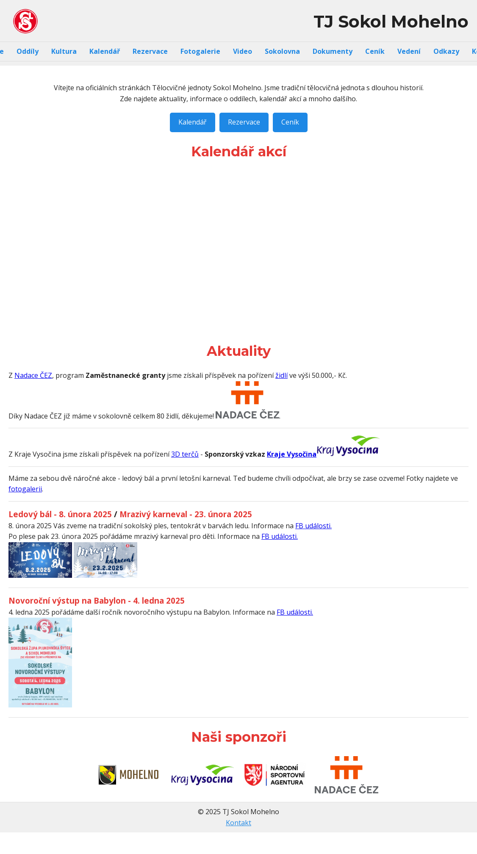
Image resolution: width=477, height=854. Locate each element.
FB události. (313, 525)
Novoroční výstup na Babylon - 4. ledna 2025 (96, 600)
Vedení (409, 51)
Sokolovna (282, 51)
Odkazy (446, 51)
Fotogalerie (200, 51)
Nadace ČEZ (33, 375)
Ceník (375, 51)
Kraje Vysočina (291, 454)
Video (242, 51)
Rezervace (150, 51)
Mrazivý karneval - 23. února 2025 (185, 514)
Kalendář (104, 51)
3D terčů (185, 454)
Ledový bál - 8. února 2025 (60, 514)
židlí (281, 375)
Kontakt (238, 822)
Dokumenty (332, 51)
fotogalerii (25, 489)
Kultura (64, 51)
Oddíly (28, 51)
